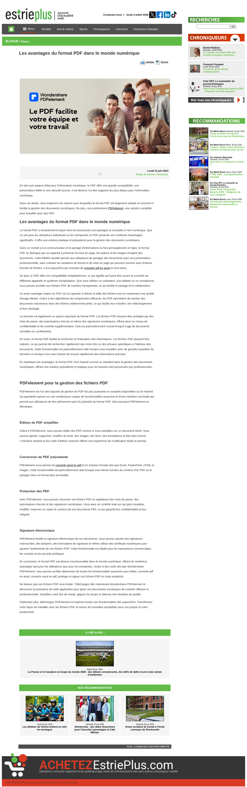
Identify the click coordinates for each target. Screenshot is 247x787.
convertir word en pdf (68, 465)
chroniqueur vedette (166, 771)
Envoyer (164, 62)
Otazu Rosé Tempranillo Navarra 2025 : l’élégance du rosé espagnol (223, 90)
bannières (45, 771)
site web (138, 771)
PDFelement (115, 208)
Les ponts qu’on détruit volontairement (215, 70)
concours (58, 771)
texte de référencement (118, 771)
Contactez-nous (112, 14)
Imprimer (150, 62)
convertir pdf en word (97, 268)
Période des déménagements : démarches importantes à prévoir (226, 204)
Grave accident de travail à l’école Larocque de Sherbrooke (227, 135)
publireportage (93, 771)
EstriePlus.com (24, 783)
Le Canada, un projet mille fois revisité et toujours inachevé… (219, 53)
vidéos (149, 771)
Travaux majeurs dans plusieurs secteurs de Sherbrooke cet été (227, 148)
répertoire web (74, 771)
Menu (29, 29)
